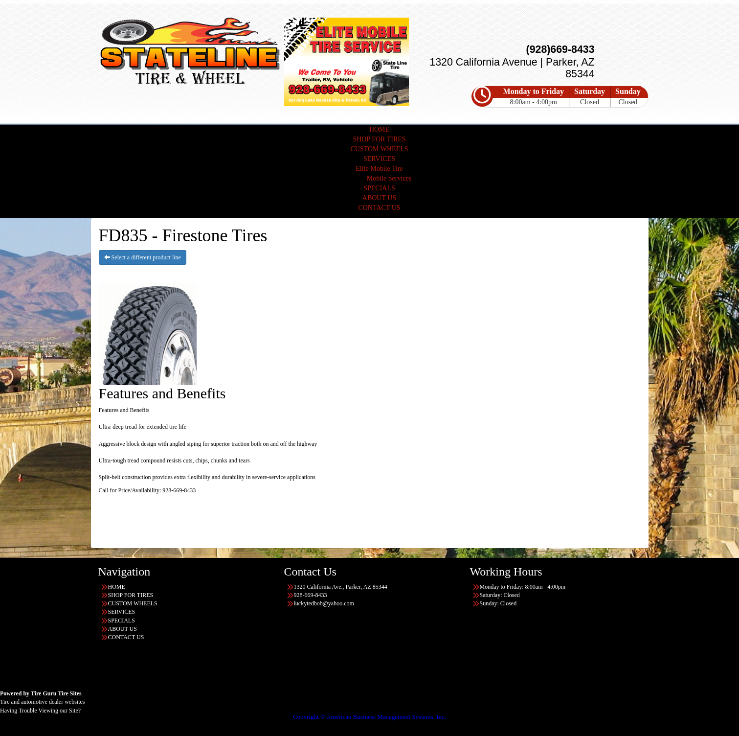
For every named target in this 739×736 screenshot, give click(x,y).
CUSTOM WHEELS (379, 149)
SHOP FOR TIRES (379, 139)
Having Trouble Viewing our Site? (40, 710)
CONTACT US (379, 207)
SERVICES (379, 158)
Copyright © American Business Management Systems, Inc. (369, 716)
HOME (379, 129)
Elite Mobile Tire (379, 168)
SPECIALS (379, 188)
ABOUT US (379, 198)
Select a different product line (142, 257)
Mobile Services (389, 178)
